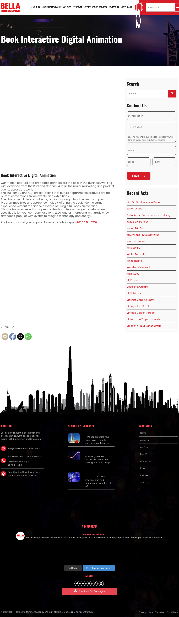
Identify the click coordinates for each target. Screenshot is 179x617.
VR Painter (133, 280)
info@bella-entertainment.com (24, 448)
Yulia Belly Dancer (137, 221)
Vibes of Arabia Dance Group (144, 326)
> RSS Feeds (145, 475)
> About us (144, 440)
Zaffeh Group (134, 208)
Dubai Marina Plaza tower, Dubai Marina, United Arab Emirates (24, 474)
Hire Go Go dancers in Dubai (144, 202)
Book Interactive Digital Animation (28, 175)
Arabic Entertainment (51, 7)
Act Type (67, 7)
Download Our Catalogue (89, 591)
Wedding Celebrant (138, 267)
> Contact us (145, 461)
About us (35, 7)
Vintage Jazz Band (138, 306)
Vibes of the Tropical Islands (143, 319)
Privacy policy (146, 612)
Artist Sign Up (127, 7)
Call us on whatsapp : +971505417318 (19, 463)
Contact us (114, 7)
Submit (139, 176)
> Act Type (144, 447)
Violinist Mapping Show (140, 300)
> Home (142, 432)
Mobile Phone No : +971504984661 (25, 456)
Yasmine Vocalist (137, 241)
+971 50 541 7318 (86, 222)
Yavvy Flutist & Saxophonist (143, 234)
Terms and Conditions (166, 612)
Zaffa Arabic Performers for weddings (149, 215)
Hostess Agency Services (95, 7)
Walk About (133, 273)
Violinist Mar (134, 293)
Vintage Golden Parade (141, 313)
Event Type (77, 7)
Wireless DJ (133, 247)
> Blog (142, 468)
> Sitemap (144, 482)
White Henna (134, 261)
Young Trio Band (136, 228)
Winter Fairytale (136, 254)
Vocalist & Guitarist (138, 287)
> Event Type (145, 454)
